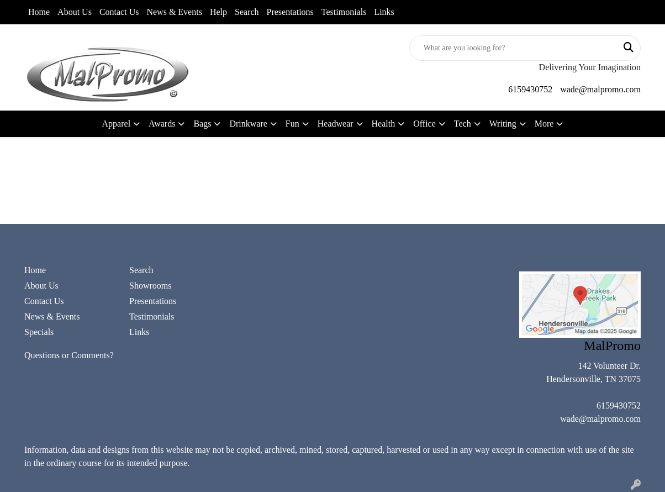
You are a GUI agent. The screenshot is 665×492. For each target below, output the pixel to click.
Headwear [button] (335, 123)
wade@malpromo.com (600, 89)
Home (39, 12)
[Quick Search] (513, 48)
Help (218, 12)
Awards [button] (162, 123)
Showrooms (150, 285)
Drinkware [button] (248, 123)
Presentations (290, 12)
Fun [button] (292, 123)
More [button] (544, 123)
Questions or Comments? (69, 355)
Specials (39, 332)
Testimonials (344, 12)
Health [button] (383, 123)
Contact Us (119, 12)
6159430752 (530, 89)
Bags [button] (202, 123)
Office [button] (424, 123)
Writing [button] (502, 123)
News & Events (174, 12)
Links (384, 12)
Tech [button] (462, 123)
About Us (74, 12)
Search (247, 12)
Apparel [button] (116, 123)
